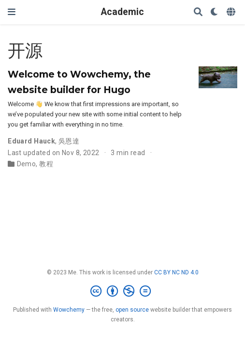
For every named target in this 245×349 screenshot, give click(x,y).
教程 (46, 164)
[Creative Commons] (122, 291)
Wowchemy (69, 309)
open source (132, 309)
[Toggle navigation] (11, 11)
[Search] (198, 12)
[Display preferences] (214, 12)
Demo (26, 164)
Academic (122, 11)
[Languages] (232, 12)
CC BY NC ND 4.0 (176, 272)
